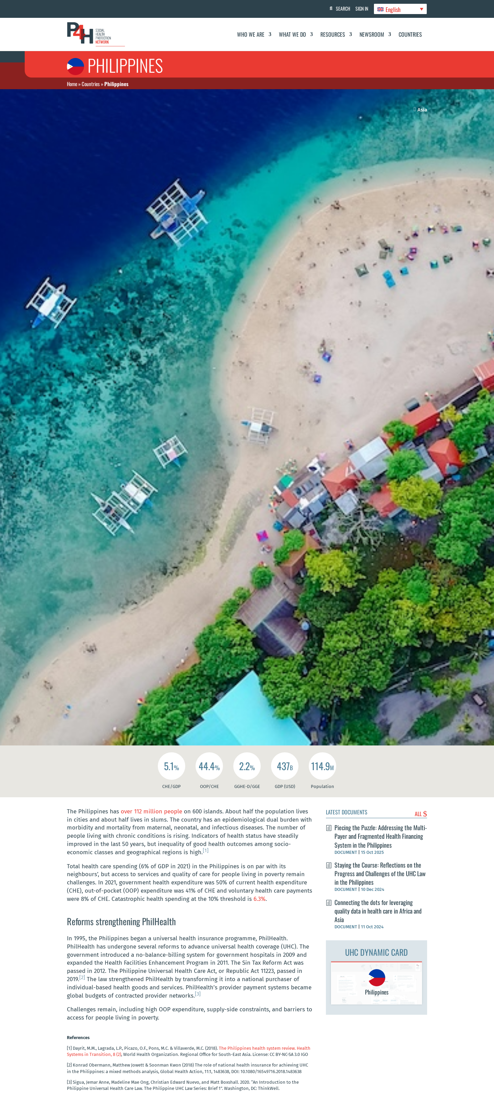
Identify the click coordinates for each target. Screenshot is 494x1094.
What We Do (292, 34)
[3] (198, 994)
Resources (332, 34)
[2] (82, 977)
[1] (206, 850)
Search (340, 8)
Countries (410, 34)
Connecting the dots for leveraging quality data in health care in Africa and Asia (378, 911)
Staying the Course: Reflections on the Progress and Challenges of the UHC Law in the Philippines (380, 873)
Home (72, 83)
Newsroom (372, 34)
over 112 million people (152, 811)
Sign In (360, 8)
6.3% (260, 899)
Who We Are (250, 34)
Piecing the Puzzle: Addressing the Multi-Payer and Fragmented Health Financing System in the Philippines (380, 836)
